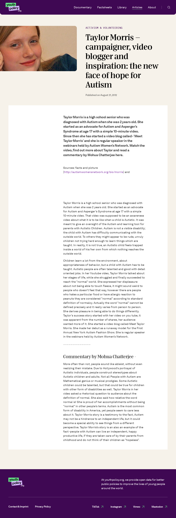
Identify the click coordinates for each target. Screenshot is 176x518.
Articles (137, 7)
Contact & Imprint (18, 506)
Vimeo (139, 506)
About (152, 7)
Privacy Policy (43, 506)
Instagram (118, 506)
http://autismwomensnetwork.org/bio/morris (93, 173)
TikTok (98, 506)
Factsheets (104, 7)
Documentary (83, 7)
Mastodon (160, 506)
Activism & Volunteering (104, 27)
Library (122, 7)
